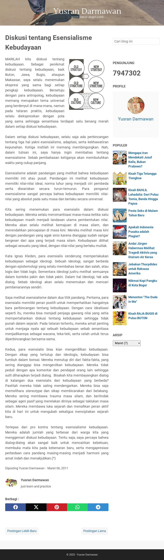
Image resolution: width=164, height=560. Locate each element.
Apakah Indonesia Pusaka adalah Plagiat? (140, 231)
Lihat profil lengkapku (136, 129)
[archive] (127, 343)
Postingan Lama (94, 531)
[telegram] (98, 507)
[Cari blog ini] (157, 31)
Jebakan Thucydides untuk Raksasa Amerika (142, 269)
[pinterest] (57, 507)
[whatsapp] (77, 507)
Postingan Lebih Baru (22, 531)
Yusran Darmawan (135, 118)
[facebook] (15, 507)
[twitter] (36, 507)
